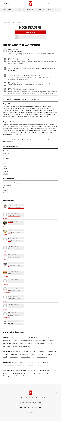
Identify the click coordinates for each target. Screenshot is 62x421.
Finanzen (5, 161)
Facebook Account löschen (20, 373)
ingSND (5, 251)
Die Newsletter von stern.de (18, 338)
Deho (4, 259)
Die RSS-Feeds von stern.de (37, 338)
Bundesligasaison (8, 376)
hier (45, 140)
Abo (51, 3)
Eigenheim (41, 351)
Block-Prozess (30, 9)
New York (41, 354)
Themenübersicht (40, 340)
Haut (38, 362)
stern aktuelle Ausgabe (10, 343)
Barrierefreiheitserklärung (18, 397)
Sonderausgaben (39, 343)
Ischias (33, 373)
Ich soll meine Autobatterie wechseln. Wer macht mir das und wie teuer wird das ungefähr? (32, 69)
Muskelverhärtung (44, 373)
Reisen (5, 156)
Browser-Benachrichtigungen (21, 346)
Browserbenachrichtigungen (33, 402)
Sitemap (51, 340)
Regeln (5, 190)
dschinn (5, 268)
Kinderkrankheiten (8, 365)
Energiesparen (52, 351)
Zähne (53, 365)
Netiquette (16, 400)
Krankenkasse (24, 354)
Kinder (5, 168)
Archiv (5, 193)
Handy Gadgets (27, 376)
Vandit (5, 218)
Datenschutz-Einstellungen (48, 400)
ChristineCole (7, 293)
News (4, 9)
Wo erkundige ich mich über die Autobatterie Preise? (24, 75)
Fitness (45, 362)
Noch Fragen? (11, 22)
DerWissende (6, 284)
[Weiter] (57, 9)
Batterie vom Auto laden (15, 51)
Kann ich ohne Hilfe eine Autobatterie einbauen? (23, 60)
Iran (16, 9)
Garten (5, 163)
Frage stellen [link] (30, 32)
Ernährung (6, 153)
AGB (42, 397)
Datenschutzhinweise (50, 397)
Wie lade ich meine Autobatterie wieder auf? (22, 90)
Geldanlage (14, 354)
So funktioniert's (8, 185)
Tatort (18, 376)
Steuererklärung (44, 370)
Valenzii (5, 309)
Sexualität (46, 365)
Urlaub (5, 357)
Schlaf (38, 365)
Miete (33, 354)
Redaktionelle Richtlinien (32, 397)
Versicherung (14, 357)
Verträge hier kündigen (27, 400)
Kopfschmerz (21, 365)
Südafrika (49, 354)
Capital (49, 9)
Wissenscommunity (26, 340)
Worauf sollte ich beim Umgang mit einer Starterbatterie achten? (29, 84)
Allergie (14, 362)
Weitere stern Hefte (26, 343)
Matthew (5, 276)
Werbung (37, 400)
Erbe (6, 354)
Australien (26, 351)
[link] (57, 3)
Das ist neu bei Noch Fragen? (11, 183)
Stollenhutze (6, 317)
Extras (9, 9)
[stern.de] (30, 3)
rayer (4, 210)
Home (4, 22)
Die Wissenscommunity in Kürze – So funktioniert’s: (22, 100)
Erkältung (31, 362)
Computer (6, 151)
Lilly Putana (6, 243)
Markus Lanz (22, 9)
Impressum (6, 397)
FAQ (4, 188)
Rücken (30, 365)
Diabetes (22, 362)
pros (4, 301)
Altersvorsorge (15, 351)
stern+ (39, 9)
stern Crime (55, 9)
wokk (4, 226)
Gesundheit (6, 158)
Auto (4, 166)
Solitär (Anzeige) (42, 357)
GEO (44, 9)
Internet (5, 173)
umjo (4, 326)
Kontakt (22, 402)
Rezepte (5, 171)
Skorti (5, 234)
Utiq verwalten (8, 400)
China (33, 351)
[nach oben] (56, 392)
